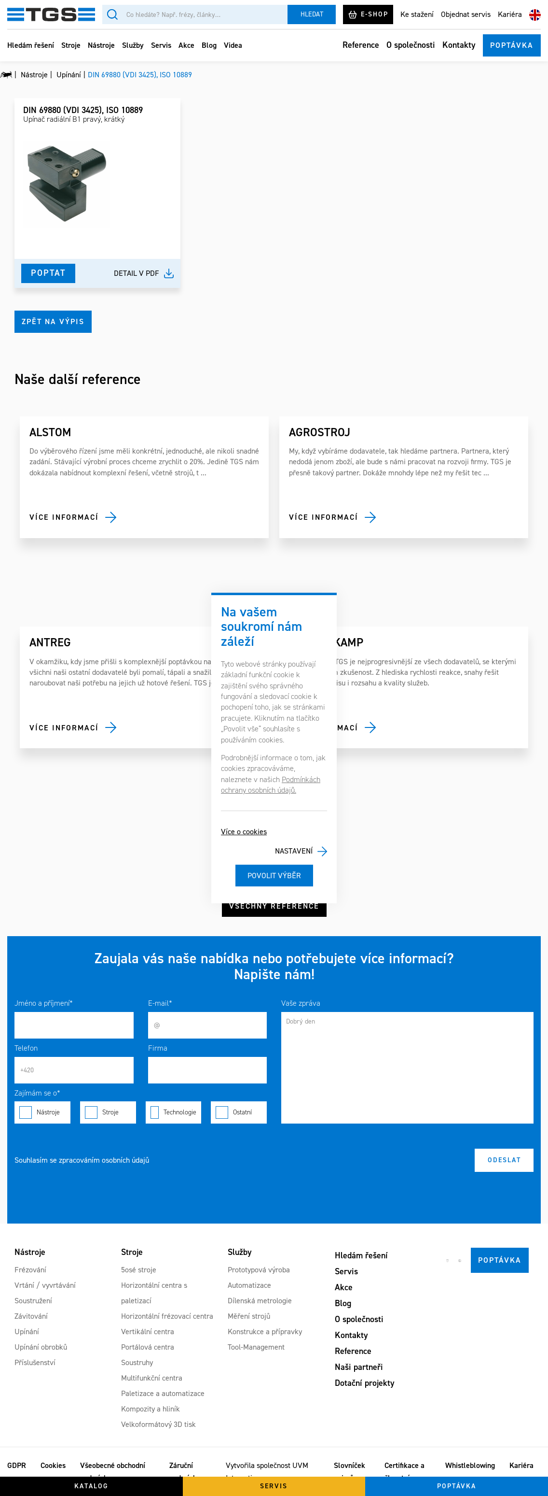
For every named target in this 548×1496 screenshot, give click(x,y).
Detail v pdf (136, 273)
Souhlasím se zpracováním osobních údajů (81, 1160)
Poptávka (512, 45)
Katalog (91, 1486)
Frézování (30, 1270)
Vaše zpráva (300, 1003)
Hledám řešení (30, 45)
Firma (157, 1048)
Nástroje (101, 45)
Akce (186, 45)
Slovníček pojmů (349, 1471)
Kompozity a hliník (150, 1409)
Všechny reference (274, 906)
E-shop (368, 14)
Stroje (71, 45)
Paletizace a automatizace (163, 1393)
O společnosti (410, 45)
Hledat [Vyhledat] (312, 14)
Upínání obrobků (40, 1347)
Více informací (64, 517)
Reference (360, 45)
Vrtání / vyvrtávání (45, 1285)
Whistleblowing (470, 1465)
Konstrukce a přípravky (265, 1331)
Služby (133, 45)
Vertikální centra (147, 1331)
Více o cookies (244, 831)
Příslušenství (34, 1362)
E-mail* (160, 1003)
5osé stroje (138, 1270)
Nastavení (294, 851)
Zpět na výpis (53, 321)
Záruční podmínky (185, 1471)
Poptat (48, 273)
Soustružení (33, 1301)
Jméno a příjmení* (43, 1003)
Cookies (53, 1465)
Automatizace (249, 1285)
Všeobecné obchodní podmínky (112, 1471)
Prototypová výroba (259, 1270)
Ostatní (239, 1112)
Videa (233, 45)
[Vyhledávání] (195, 14)
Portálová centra (147, 1347)
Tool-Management (256, 1347)
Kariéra (510, 14)
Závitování (31, 1316)
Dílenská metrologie (260, 1301)
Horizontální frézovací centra (167, 1316)
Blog (209, 45)
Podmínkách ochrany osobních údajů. (270, 784)
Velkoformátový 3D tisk (158, 1424)
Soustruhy (137, 1362)
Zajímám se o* (37, 1093)
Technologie (174, 1112)
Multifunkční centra (151, 1378)
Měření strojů (249, 1316)
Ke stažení (417, 14)
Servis (161, 45)
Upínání (26, 1331)
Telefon (26, 1048)
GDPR (16, 1465)
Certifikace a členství (404, 1471)
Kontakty (459, 45)
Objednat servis (466, 14)
